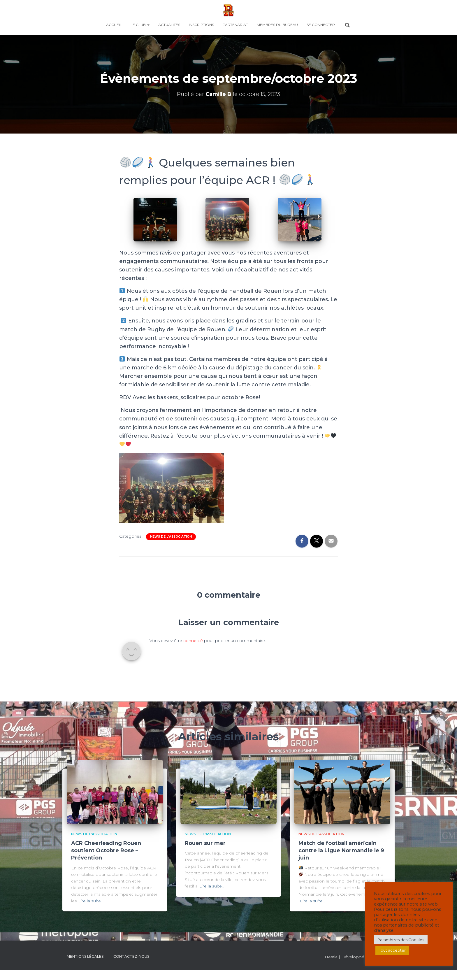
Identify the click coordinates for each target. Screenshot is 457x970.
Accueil (114, 24)
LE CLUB (140, 24)
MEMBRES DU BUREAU (277, 24)
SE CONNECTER (321, 24)
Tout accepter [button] (392, 950)
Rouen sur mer (205, 843)
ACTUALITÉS (169, 24)
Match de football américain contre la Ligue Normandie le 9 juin (341, 850)
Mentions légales (85, 956)
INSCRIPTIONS (201, 24)
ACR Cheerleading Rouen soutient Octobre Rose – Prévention (106, 850)
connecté (193, 640)
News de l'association (171, 537)
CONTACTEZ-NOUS (131, 956)
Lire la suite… (90, 901)
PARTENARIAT (235, 24)
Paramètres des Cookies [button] (400, 939)
